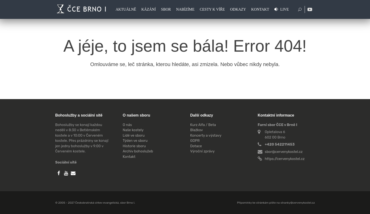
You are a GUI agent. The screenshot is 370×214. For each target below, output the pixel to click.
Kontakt (129, 157)
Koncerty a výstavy (205, 135)
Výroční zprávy (202, 151)
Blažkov (196, 130)
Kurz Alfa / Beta (203, 125)
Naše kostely (133, 130)
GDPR (195, 140)
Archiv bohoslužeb (138, 151)
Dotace (196, 146)
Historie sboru (134, 146)
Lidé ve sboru (134, 135)
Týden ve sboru (135, 140)
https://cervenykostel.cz (285, 159)
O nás (127, 125)
